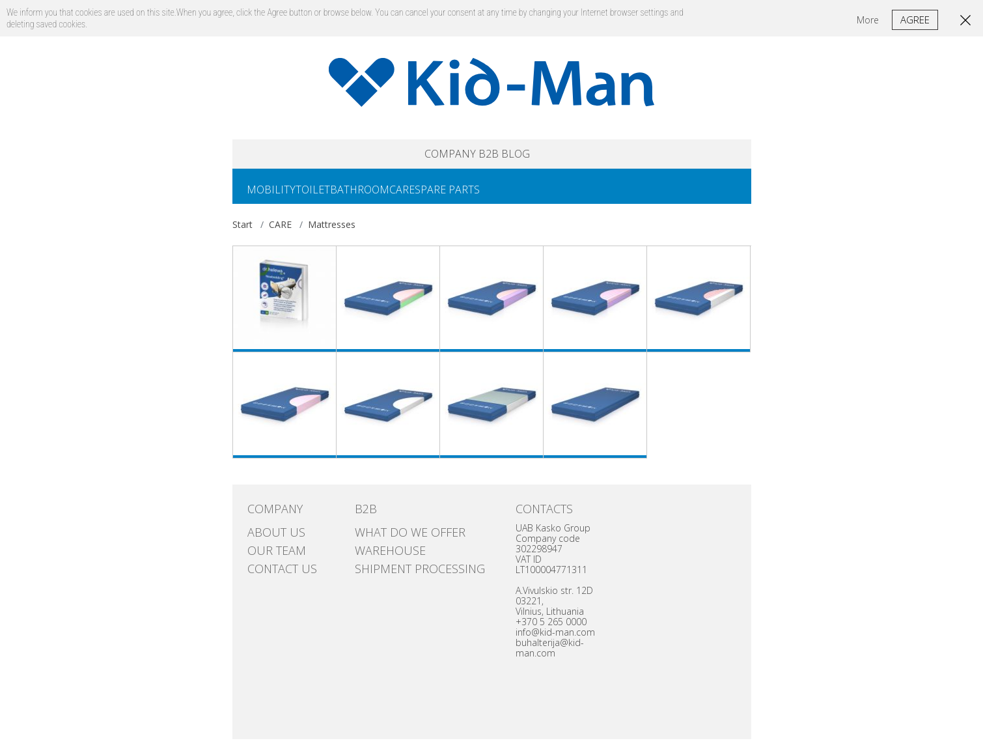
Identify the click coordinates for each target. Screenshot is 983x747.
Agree (915, 19)
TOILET (328, 196)
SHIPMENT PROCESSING (402, 563)
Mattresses (331, 232)
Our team (268, 550)
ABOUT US (267, 537)
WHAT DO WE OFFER (394, 537)
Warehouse (380, 550)
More (868, 20)
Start (242, 232)
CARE (438, 196)
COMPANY (423, 156)
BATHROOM (385, 196)
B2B (492, 156)
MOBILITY (276, 196)
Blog (546, 156)
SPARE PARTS (494, 196)
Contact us (272, 563)
